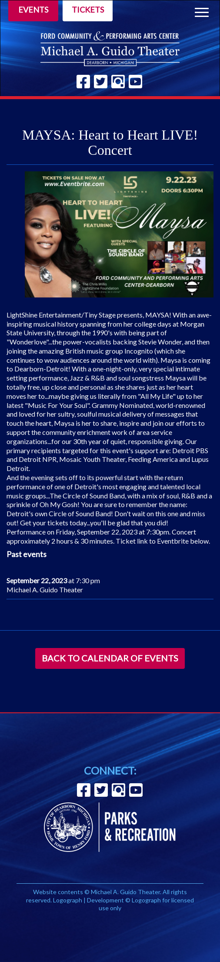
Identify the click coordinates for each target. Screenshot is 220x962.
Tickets (88, 9)
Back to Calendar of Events (110, 658)
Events (33, 9)
